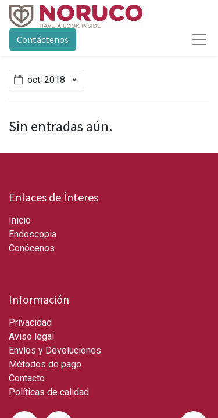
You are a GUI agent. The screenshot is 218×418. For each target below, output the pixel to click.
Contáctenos (43, 39)
